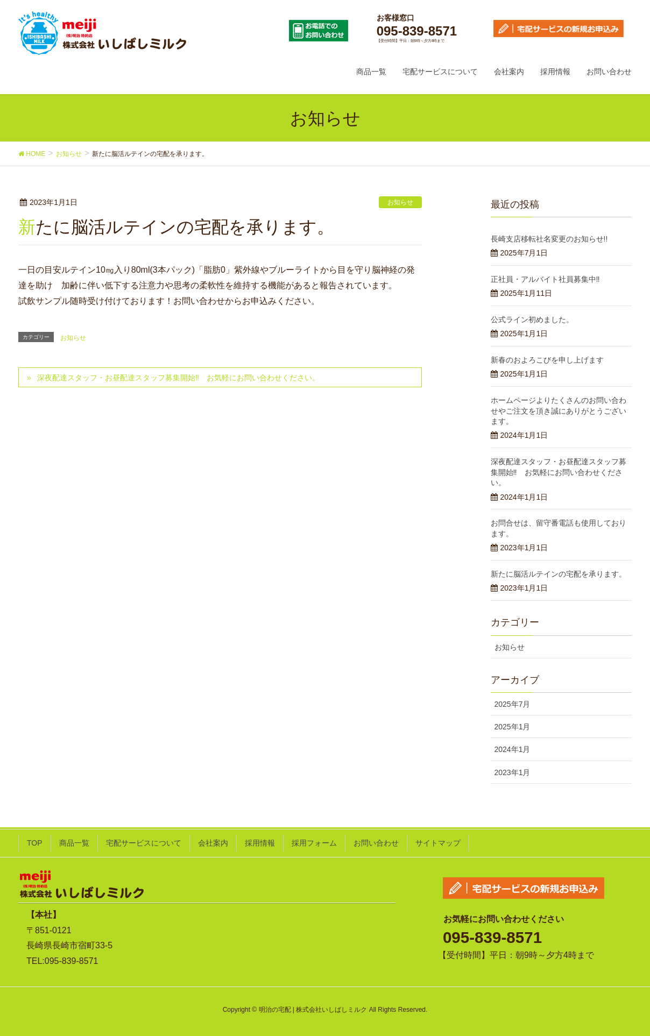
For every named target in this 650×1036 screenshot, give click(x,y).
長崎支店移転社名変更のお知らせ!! (549, 239)
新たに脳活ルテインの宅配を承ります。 (558, 574)
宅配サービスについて (143, 843)
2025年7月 (512, 704)
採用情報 (260, 843)
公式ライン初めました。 (532, 319)
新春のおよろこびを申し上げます (547, 360)
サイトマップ (438, 843)
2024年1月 (512, 749)
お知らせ (400, 202)
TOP (35, 843)
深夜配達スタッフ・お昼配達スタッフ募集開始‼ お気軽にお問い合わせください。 (178, 377)
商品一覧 (74, 843)
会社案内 (213, 843)
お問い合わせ (376, 843)
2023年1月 (512, 772)
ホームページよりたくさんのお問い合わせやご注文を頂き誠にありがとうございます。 (558, 410)
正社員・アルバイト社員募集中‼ (545, 279)
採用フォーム (314, 843)
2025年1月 (512, 726)
